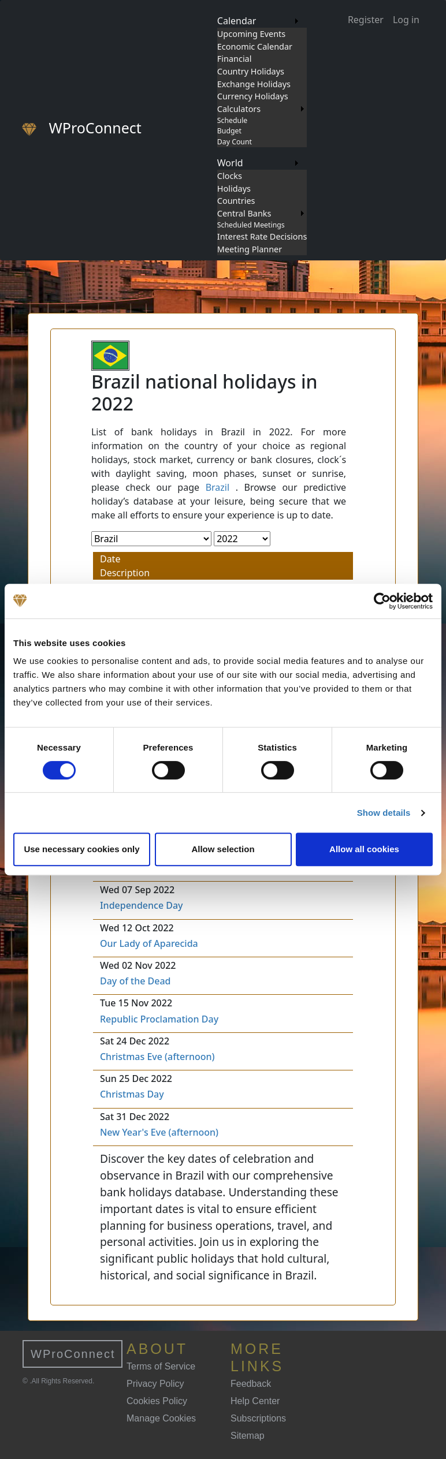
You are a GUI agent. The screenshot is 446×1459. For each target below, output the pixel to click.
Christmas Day (132, 1094)
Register (366, 19)
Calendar (237, 20)
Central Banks (244, 213)
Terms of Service (161, 1366)
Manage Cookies (161, 1418)
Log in (406, 19)
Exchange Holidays (254, 84)
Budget (229, 131)
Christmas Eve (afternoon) (157, 1056)
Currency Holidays (252, 96)
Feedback (251, 1384)
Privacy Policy (155, 1384)
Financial (234, 58)
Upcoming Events (251, 33)
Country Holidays (250, 71)
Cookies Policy (157, 1401)
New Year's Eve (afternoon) (159, 1132)
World (230, 162)
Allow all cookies (364, 849)
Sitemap (248, 1436)
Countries (236, 200)
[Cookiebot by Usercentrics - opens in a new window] (382, 601)
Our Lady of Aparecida (149, 943)
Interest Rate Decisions (262, 236)
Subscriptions (258, 1418)
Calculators (239, 108)
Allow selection (222, 849)
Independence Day (141, 905)
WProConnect (73, 1354)
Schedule (232, 120)
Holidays (234, 188)
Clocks (229, 175)
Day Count (234, 142)
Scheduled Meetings (251, 225)
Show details (384, 813)
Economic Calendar (254, 46)
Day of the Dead (135, 981)
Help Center (255, 1401)
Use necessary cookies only (81, 849)
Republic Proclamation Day (159, 1019)
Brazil (217, 487)
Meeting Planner (249, 249)
